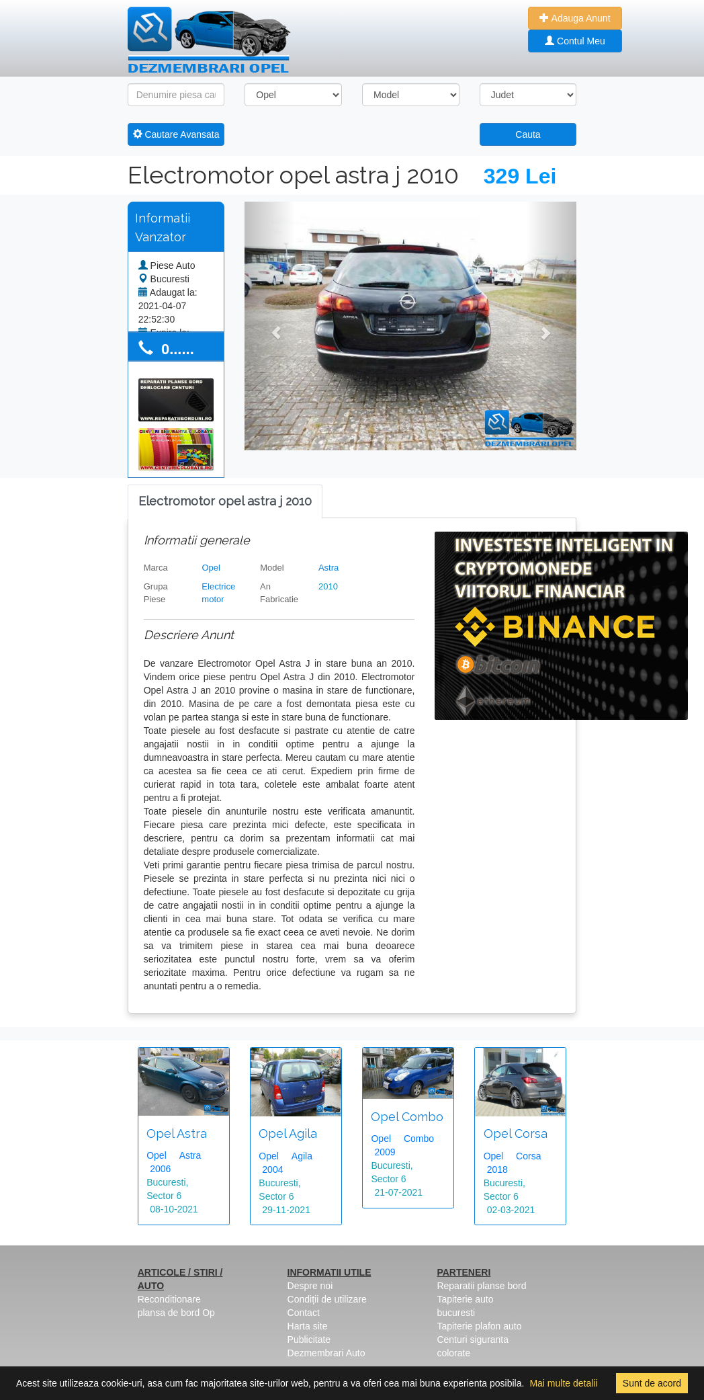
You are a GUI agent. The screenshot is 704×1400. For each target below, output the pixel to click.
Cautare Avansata (176, 134)
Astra (328, 568)
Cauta (527, 134)
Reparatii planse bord (481, 1285)
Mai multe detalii (563, 1383)
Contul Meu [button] (575, 41)
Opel (211, 568)
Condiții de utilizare (327, 1299)
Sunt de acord (652, 1383)
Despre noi (310, 1285)
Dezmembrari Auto (326, 1353)
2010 (328, 586)
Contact (304, 1312)
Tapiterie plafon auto (479, 1326)
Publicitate (309, 1339)
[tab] (225, 502)
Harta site (308, 1326)
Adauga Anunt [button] (574, 18)
